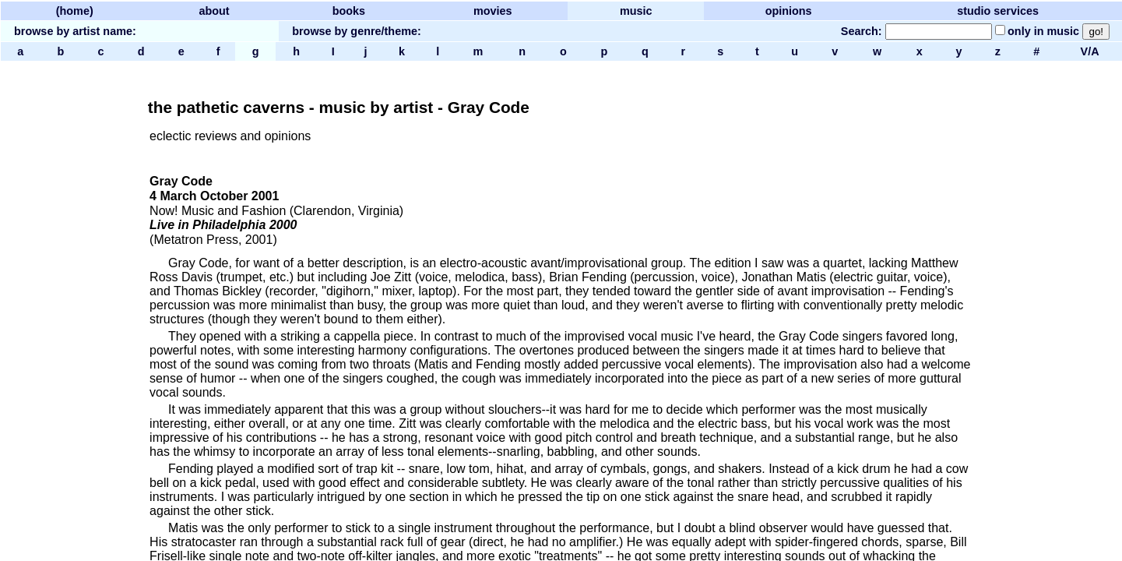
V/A (1090, 51)
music (636, 11)
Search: (861, 31)
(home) (74, 11)
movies (492, 11)
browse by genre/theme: (356, 31)
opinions (788, 11)
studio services (998, 11)
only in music (1043, 31)
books (348, 11)
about (214, 11)
